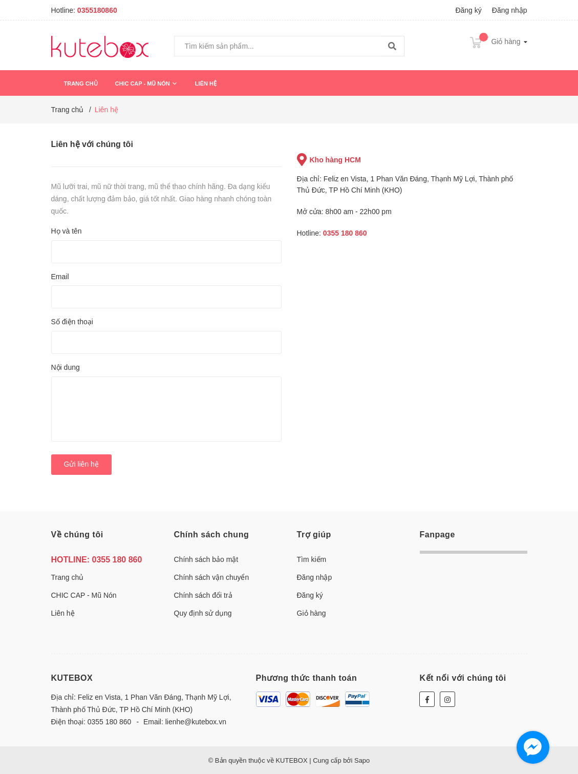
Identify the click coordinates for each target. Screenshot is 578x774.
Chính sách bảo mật (206, 559)
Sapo (362, 760)
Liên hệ (206, 83)
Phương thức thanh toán (306, 678)
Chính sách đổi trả (203, 595)
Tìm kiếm (312, 559)
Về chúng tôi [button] (77, 534)
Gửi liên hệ (81, 464)
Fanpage (437, 534)
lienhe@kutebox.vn (195, 722)
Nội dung (65, 367)
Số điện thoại (72, 322)
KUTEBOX (72, 678)
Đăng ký (468, 10)
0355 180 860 (345, 233)
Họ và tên (66, 231)
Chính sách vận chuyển (211, 577)
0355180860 (97, 10)
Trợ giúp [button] (314, 534)
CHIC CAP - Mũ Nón (146, 83)
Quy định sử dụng (203, 613)
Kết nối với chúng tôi (462, 678)
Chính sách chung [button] (211, 534)
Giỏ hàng (311, 613)
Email (60, 277)
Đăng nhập (509, 10)
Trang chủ (81, 83)
